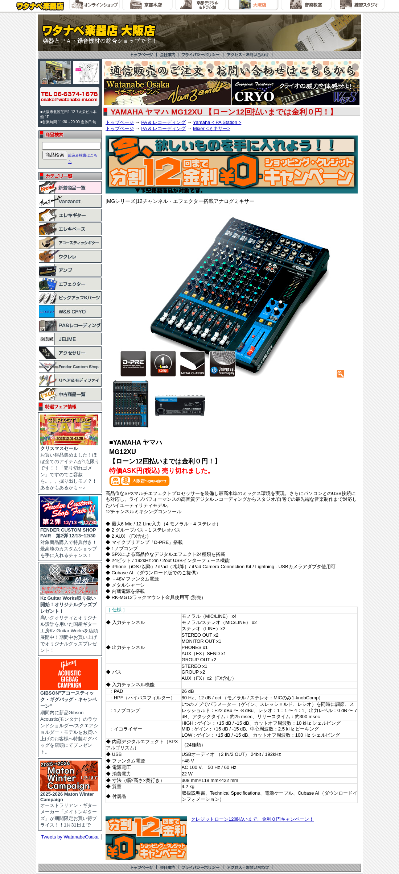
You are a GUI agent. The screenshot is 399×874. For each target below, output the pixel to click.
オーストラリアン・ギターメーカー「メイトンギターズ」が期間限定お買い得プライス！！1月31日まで (69, 807)
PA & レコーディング (163, 122)
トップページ (120, 122)
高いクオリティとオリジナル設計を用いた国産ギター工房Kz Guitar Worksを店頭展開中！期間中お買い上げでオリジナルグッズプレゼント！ (69, 622)
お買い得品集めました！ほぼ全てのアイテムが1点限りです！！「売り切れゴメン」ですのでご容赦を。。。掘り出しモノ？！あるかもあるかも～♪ (69, 465)
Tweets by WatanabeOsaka (70, 837)
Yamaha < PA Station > (217, 122)
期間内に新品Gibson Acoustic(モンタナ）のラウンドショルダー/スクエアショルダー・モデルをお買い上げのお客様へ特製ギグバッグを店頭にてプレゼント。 (69, 720)
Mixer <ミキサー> (211, 128)
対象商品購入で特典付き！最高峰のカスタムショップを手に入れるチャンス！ (69, 540)
